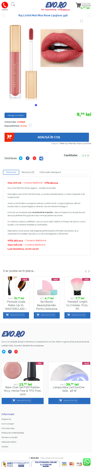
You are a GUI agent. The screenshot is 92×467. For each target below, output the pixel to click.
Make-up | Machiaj (68, 143)
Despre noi (6, 419)
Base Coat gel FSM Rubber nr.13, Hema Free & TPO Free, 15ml (22, 391)
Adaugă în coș (32, 137)
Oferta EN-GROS (8, 442)
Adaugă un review (15, 115)
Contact (4, 446)
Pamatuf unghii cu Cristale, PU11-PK (77, 305)
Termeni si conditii (9, 437)
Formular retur (8, 428)
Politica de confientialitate (12, 433)
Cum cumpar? (7, 424)
